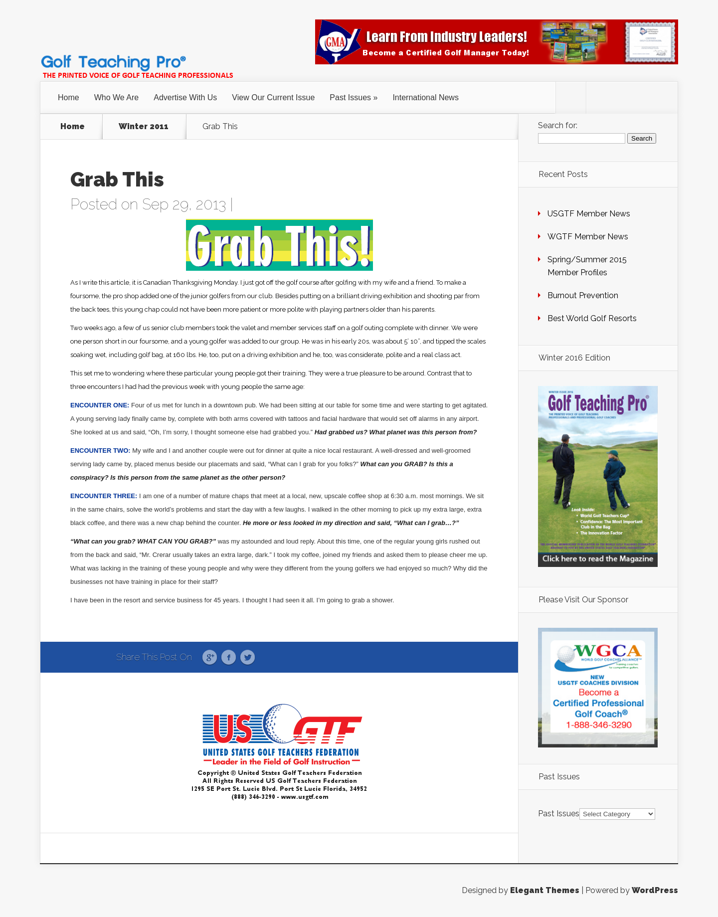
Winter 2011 (144, 127)
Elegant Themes (544, 890)
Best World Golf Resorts (592, 318)
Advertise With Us (185, 97)
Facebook (228, 658)
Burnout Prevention (582, 295)
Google (209, 658)
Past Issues (350, 97)
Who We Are (116, 97)
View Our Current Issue (273, 97)
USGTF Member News (588, 213)
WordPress (655, 890)
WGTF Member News (587, 236)
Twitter (247, 658)
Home (68, 97)
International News (425, 97)
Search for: (557, 125)
